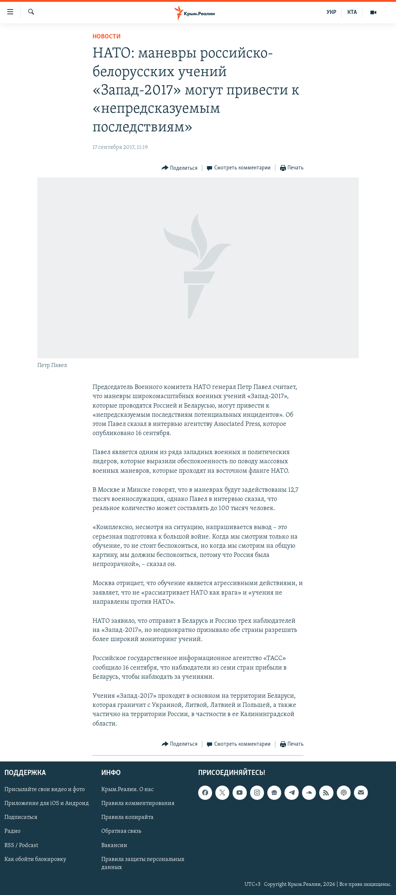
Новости (107, 36)
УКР (331, 12)
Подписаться (20, 817)
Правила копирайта (127, 817)
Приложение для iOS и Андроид (46, 803)
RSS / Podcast (21, 845)
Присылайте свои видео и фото (44, 790)
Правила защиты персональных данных (142, 863)
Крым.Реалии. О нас (127, 790)
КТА (352, 12)
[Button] (180, 168)
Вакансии (114, 845)
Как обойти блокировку (35, 859)
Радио (12, 831)
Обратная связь (121, 831)
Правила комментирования (137, 803)
